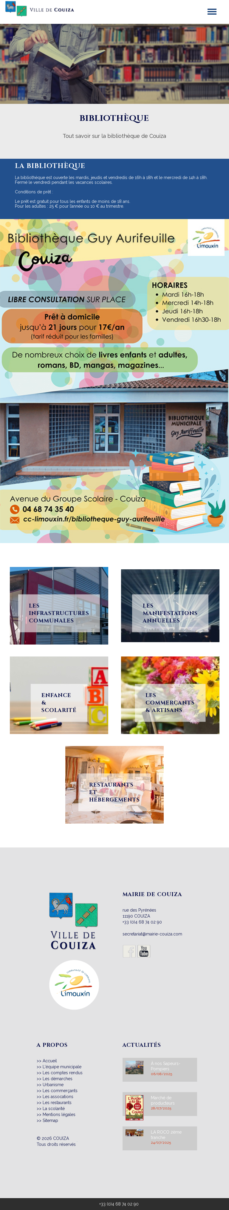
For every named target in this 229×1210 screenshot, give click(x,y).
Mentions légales (59, 1114)
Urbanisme (53, 1084)
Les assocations (58, 1096)
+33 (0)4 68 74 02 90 (142, 922)
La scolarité (54, 1108)
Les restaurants (57, 1102)
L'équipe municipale (62, 1066)
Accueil (50, 1060)
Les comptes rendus (63, 1072)
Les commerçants (60, 1090)
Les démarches (57, 1078)
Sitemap (50, 1120)
